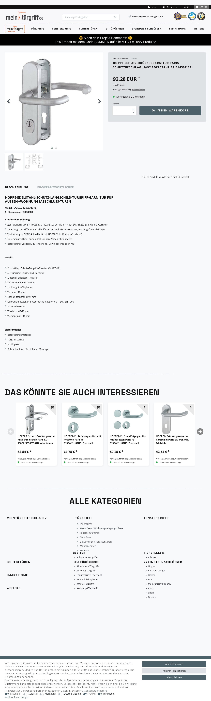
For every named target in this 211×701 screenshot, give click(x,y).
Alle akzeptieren (174, 664)
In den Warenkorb (170, 110)
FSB (150, 579)
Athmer (152, 557)
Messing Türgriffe (86, 570)
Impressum (107, 687)
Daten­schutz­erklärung (94, 690)
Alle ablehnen (174, 677)
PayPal (92, 693)
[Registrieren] (170, 7)
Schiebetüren (88, 28)
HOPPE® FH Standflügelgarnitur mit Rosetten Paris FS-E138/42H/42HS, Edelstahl (128, 440)
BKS (150, 562)
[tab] (21, 187)
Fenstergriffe (61, 28)
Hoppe (151, 566)
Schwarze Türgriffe (87, 557)
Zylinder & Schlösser (146, 28)
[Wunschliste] (186, 7)
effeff (151, 592)
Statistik (33, 693)
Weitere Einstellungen (17, 697)
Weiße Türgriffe (85, 584)
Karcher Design (156, 570)
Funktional (109, 693)
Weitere (199, 28)
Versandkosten (138, 89)
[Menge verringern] (133, 112)
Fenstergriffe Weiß (87, 588)
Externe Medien (72, 693)
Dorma (151, 575)
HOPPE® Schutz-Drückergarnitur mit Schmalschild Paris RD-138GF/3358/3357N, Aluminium (36, 440)
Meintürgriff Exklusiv (159, 584)
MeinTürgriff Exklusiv (14, 28)
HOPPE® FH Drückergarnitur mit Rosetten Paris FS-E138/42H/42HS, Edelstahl (82, 440)
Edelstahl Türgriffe (87, 562)
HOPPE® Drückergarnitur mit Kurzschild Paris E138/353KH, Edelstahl (172, 440)
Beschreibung (16, 187)
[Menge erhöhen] (133, 108)
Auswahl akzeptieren (174, 670)
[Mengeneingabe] (117, 109)
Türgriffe (37, 28)
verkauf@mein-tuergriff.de (147, 16)
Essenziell (15, 693)
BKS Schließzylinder (88, 579)
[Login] (151, 7)
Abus (151, 588)
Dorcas (152, 597)
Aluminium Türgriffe (88, 566)
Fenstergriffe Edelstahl (89, 575)
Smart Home (177, 28)
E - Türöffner (115, 28)
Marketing (50, 693)
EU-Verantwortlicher (55, 187)
